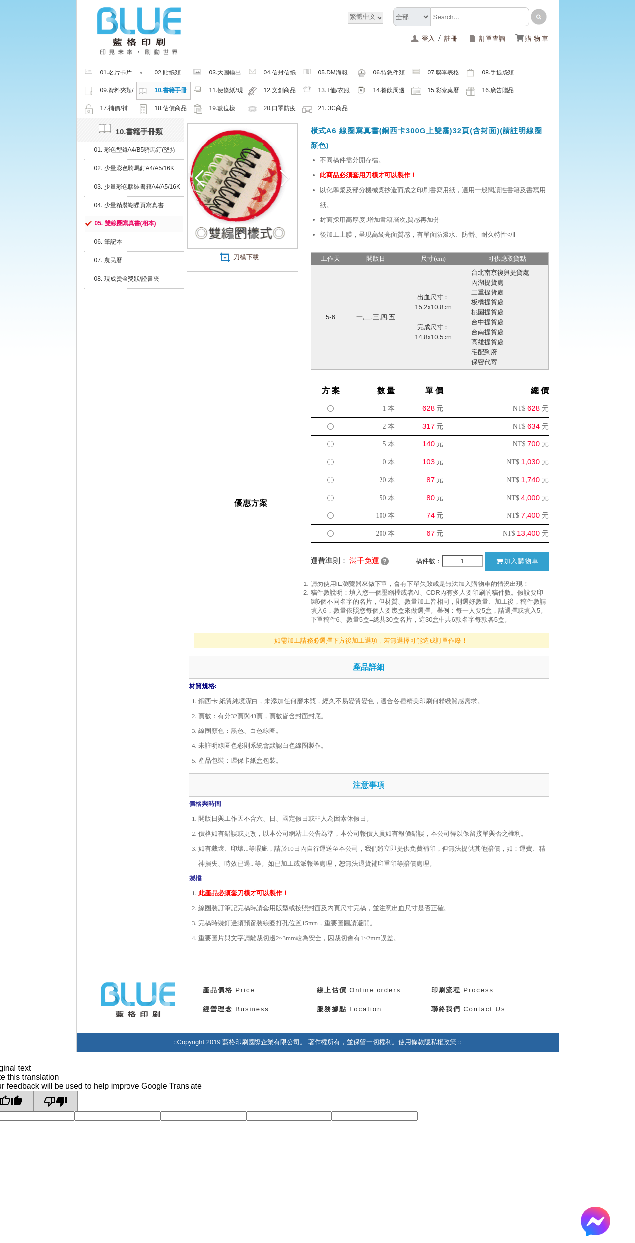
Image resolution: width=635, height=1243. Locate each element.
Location (349, 1009)
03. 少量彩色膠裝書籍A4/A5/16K (137, 186)
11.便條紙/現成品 (218, 92)
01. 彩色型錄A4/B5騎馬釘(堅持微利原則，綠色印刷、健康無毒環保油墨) (136, 152)
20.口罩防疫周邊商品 (272, 110)
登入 (423, 38)
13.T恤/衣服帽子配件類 (326, 92)
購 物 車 (532, 38)
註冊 (450, 38)
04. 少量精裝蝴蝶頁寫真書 (129, 205)
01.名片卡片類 (108, 74)
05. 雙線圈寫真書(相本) (125, 223)
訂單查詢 (486, 38)
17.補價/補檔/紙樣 (106, 110)
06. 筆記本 (108, 241)
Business (236, 1009)
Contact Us (468, 1009)
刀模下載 (239, 257)
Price (229, 990)
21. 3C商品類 (325, 110)
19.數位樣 (214, 109)
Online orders (359, 990)
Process (462, 990)
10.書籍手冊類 (162, 92)
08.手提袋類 (490, 73)
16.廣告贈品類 (490, 92)
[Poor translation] (55, 1101)
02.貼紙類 (159, 73)
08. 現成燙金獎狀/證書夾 (126, 278)
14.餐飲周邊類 (381, 92)
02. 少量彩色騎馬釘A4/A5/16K (134, 168)
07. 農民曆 (108, 260)
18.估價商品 (162, 109)
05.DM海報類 (325, 74)
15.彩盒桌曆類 (435, 92)
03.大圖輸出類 (217, 74)
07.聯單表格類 (435, 74)
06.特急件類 (381, 73)
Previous (202, 178)
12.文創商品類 (272, 92)
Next (282, 178)
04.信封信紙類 (272, 74)
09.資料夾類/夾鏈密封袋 (109, 92)
